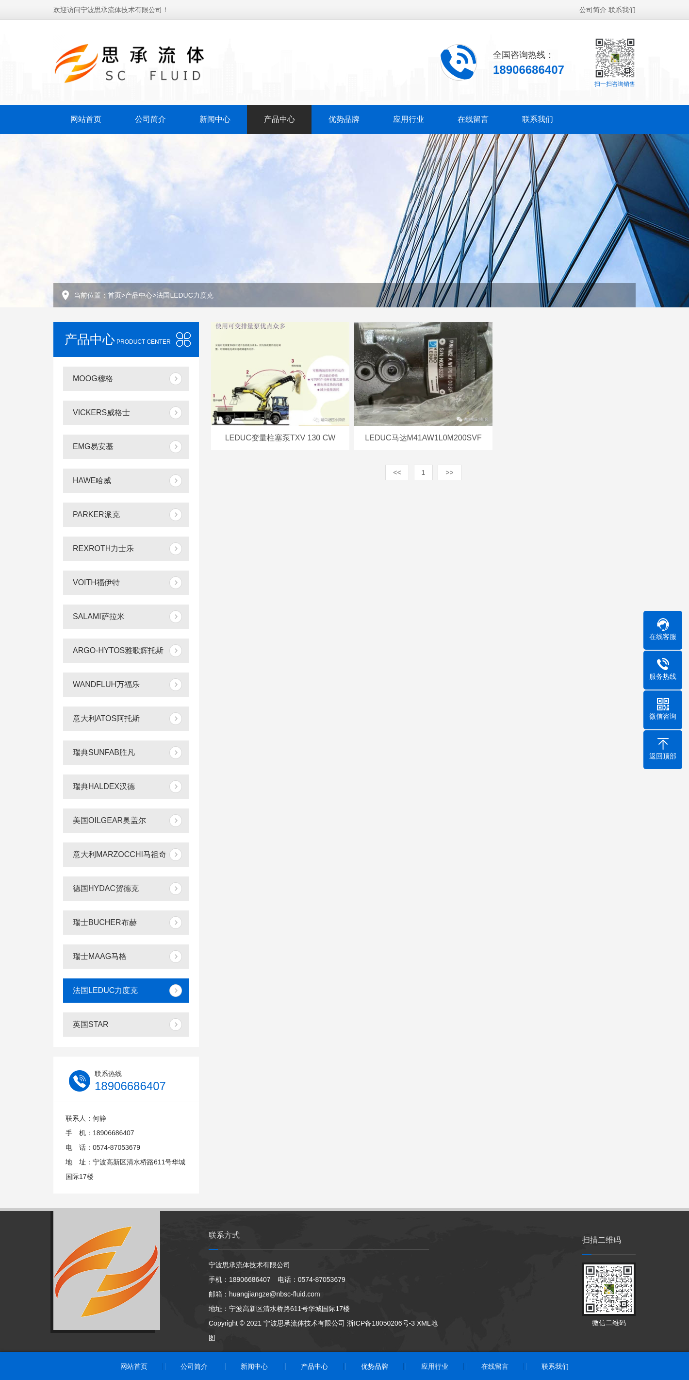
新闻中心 (214, 118)
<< (397, 472)
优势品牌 (344, 118)
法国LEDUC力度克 (184, 295)
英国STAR (90, 1024)
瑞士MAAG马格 (100, 956)
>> (449, 472)
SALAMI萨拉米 (99, 616)
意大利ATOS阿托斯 (106, 718)
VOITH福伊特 (96, 582)
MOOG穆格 (93, 378)
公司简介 (593, 8)
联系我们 (622, 8)
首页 (114, 295)
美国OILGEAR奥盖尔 (109, 820)
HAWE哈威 (92, 480)
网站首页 (85, 118)
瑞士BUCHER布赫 (105, 922)
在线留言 (473, 118)
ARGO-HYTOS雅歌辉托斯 (118, 650)
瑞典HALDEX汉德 (104, 786)
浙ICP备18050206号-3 (381, 1323)
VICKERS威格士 (101, 412)
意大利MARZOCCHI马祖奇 (119, 854)
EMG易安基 (93, 446)
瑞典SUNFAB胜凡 (104, 752)
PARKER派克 (96, 514)
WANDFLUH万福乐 (106, 684)
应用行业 (408, 118)
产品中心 (279, 118)
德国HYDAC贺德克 (106, 888)
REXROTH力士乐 (103, 548)
